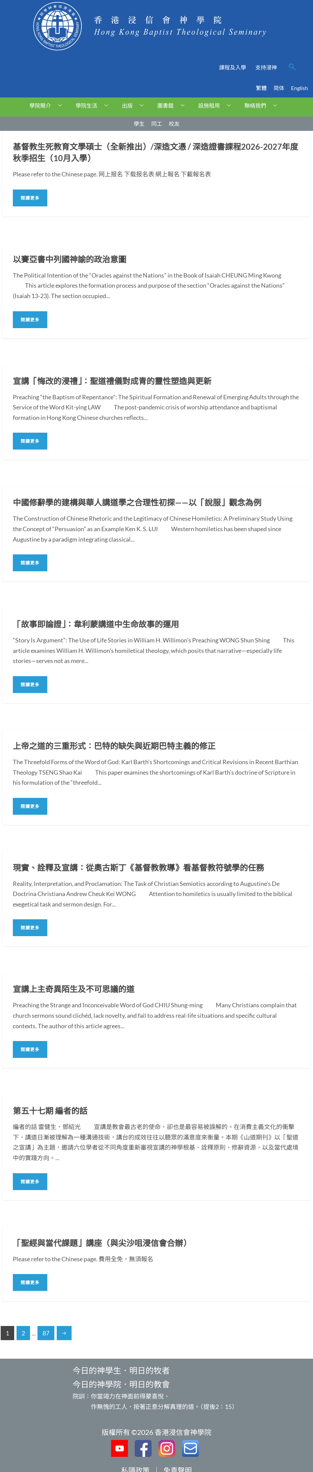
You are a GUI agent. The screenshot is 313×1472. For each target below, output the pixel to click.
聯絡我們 (263, 105)
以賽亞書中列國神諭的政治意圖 (69, 259)
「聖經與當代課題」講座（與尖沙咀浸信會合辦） (102, 1243)
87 (46, 1333)
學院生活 (94, 105)
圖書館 (173, 105)
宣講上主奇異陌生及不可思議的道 (73, 989)
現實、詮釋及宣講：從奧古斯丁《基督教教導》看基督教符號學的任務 (138, 867)
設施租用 (217, 105)
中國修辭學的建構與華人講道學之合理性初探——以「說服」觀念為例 (137, 502)
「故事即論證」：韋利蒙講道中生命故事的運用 (96, 624)
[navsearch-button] (292, 67)
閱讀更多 (30, 198)
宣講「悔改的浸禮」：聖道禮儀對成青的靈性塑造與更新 (112, 381)
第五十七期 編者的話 (50, 1111)
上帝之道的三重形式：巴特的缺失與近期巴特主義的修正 (114, 746)
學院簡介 (48, 105)
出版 (135, 105)
